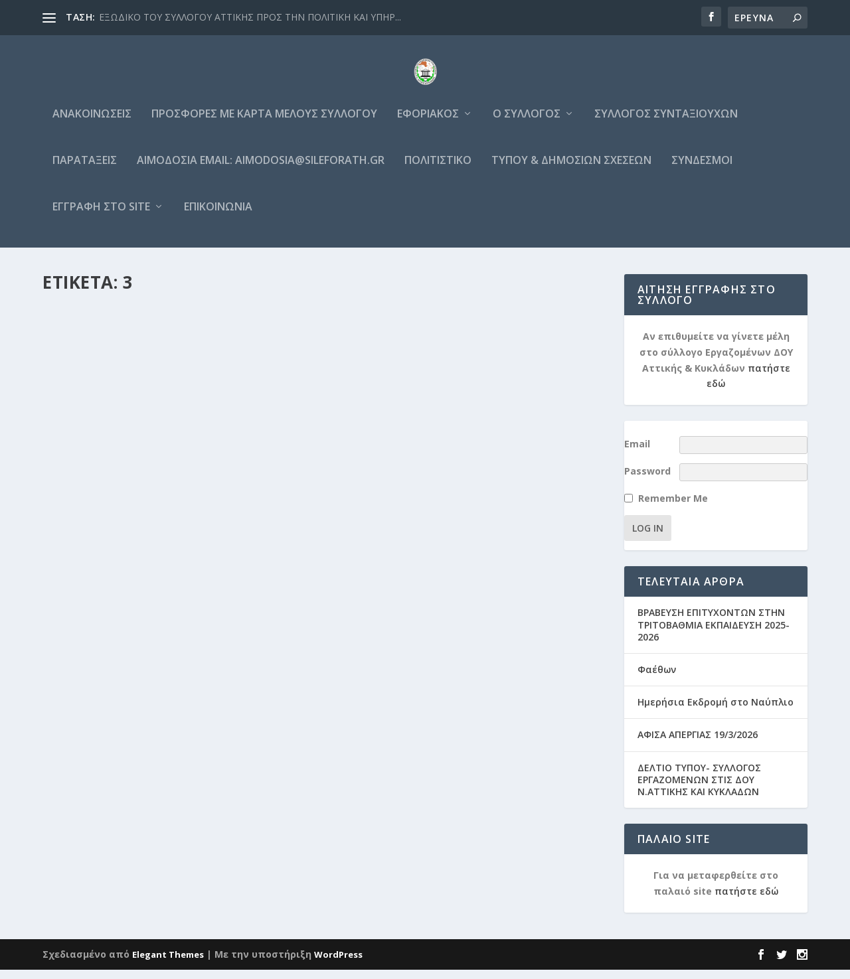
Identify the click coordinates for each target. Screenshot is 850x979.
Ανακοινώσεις (91, 123)
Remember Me (673, 507)
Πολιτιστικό (437, 170)
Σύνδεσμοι (701, 170)
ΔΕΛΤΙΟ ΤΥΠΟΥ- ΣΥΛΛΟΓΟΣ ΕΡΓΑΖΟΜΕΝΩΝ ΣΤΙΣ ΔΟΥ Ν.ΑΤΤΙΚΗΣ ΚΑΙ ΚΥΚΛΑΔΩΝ (699, 789)
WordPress (338, 964)
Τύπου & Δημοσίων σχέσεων (571, 170)
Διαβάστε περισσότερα (119, 676)
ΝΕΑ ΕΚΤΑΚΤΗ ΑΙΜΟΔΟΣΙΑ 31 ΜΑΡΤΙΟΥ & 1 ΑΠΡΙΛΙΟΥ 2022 (174, 612)
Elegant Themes (168, 964)
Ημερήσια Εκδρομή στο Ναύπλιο (716, 711)
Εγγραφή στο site (101, 216)
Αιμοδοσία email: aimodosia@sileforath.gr (260, 170)
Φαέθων (657, 678)
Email (637, 453)
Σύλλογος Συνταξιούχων (666, 123)
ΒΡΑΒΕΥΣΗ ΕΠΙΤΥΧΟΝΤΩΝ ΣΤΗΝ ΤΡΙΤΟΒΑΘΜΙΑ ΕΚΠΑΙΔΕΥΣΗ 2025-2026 (714, 633)
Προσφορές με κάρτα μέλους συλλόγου (264, 123)
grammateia (99, 639)
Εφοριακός (428, 123)
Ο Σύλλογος (526, 123)
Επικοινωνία (218, 216)
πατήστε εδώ (746, 900)
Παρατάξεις (84, 170)
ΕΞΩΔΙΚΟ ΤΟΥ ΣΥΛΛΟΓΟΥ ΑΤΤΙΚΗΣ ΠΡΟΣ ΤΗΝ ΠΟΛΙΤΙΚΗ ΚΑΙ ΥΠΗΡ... (250, 17)
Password (647, 480)
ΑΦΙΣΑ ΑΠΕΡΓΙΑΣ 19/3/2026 (698, 743)
